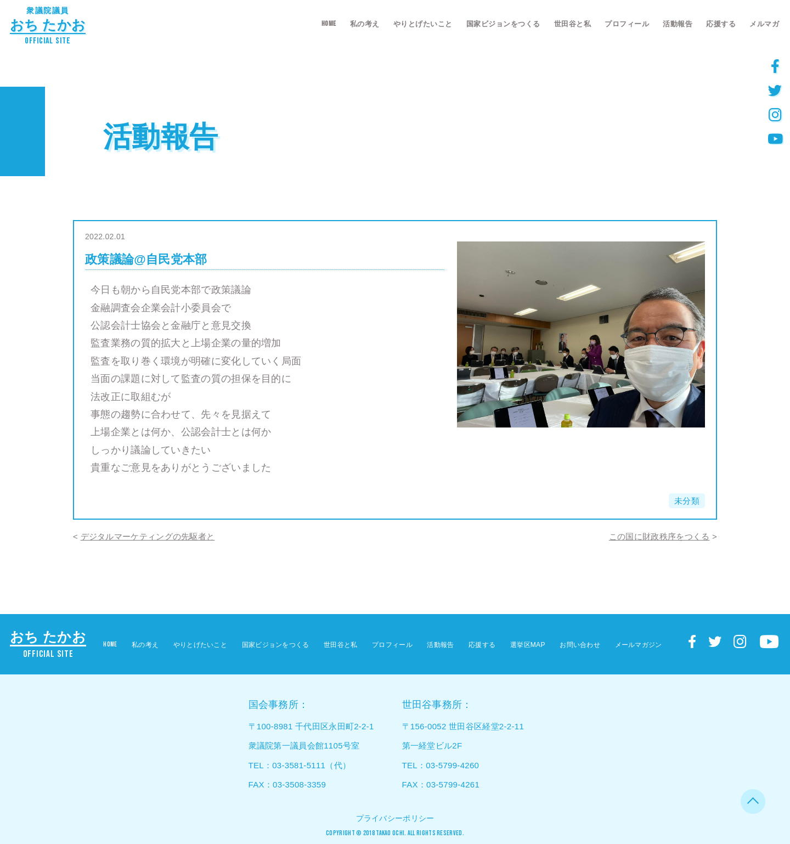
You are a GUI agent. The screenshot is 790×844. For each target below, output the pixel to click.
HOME (328, 23)
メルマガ (764, 24)
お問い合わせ (580, 645)
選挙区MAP (527, 645)
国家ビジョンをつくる (503, 24)
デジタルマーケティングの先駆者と (148, 536)
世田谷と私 (572, 24)
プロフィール (627, 24)
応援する (721, 24)
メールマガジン (638, 645)
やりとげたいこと (423, 24)
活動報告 (677, 24)
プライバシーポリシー (395, 818)
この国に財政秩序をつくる (659, 536)
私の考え (365, 24)
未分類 (686, 500)
